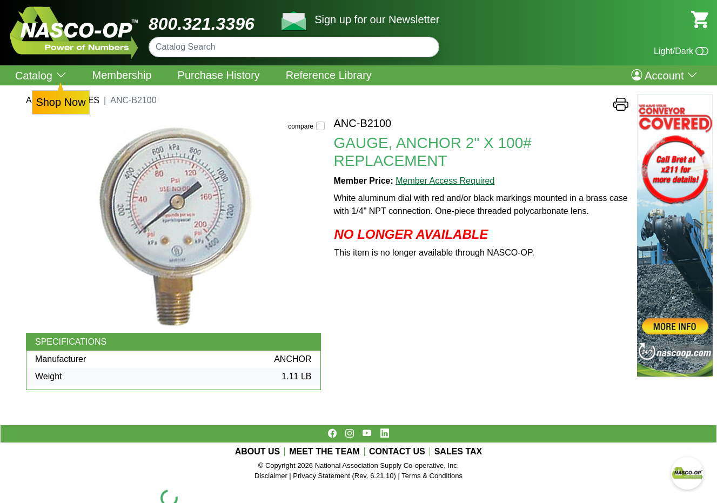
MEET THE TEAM (324, 451)
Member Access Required (445, 180)
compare (300, 126)
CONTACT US (397, 451)
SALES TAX (458, 451)
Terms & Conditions (432, 476)
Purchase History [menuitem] (219, 75)
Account (664, 75)
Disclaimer (270, 476)
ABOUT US (257, 451)
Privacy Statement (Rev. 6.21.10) (344, 476)
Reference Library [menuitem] (329, 75)
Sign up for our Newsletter (376, 19)
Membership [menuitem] (122, 75)
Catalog (40, 75)
